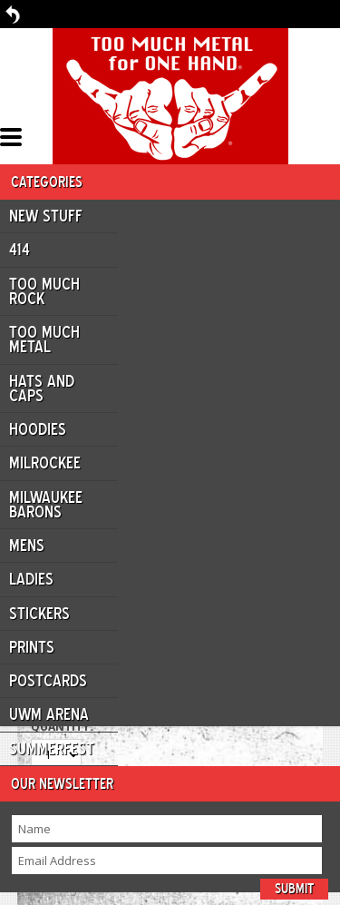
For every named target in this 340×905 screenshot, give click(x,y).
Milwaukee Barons (46, 504)
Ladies (31, 579)
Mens (26, 546)
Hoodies (37, 429)
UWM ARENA (49, 714)
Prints (31, 647)
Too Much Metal (44, 339)
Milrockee (45, 463)
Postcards (48, 681)
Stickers (39, 614)
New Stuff (46, 216)
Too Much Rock (44, 291)
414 (19, 250)
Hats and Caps (41, 388)
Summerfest (51, 749)
